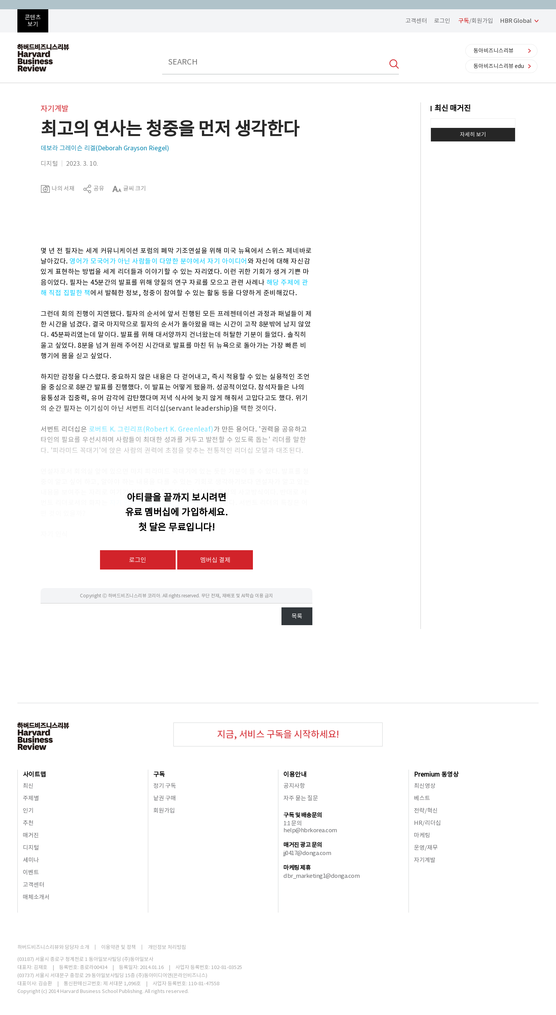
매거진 (31, 835)
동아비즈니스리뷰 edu (498, 66)
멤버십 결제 (215, 560)
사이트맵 (34, 774)
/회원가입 (475, 20)
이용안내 (295, 774)
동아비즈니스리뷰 (493, 50)
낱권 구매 (164, 798)
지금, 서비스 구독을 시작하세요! (278, 734)
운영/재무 (426, 847)
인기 (28, 810)
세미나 (31, 860)
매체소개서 (36, 897)
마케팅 (422, 835)
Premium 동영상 (436, 774)
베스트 (422, 798)
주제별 (31, 798)
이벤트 (31, 872)
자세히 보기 (473, 134)
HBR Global (516, 20)
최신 (28, 785)
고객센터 (416, 20)
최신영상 (425, 785)
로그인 (442, 20)
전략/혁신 (426, 810)
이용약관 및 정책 (118, 947)
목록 (297, 616)
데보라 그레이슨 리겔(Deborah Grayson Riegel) (105, 148)
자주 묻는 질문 (300, 798)
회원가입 (164, 810)
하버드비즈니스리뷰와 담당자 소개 (53, 947)
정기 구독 (164, 785)
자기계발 (425, 860)
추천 (28, 822)
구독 (159, 774)
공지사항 (294, 785)
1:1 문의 (292, 823)
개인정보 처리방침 (167, 947)
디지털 (31, 847)
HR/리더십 (427, 822)
